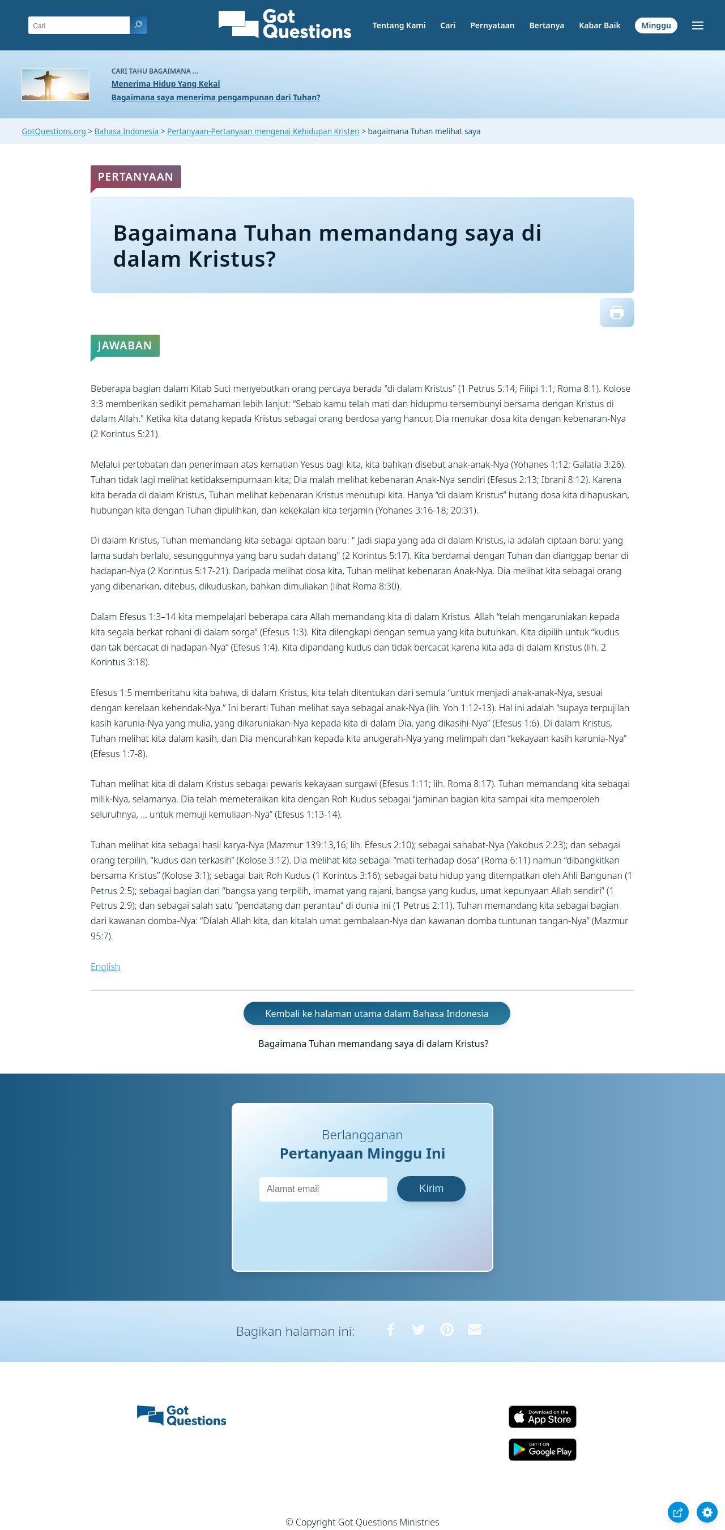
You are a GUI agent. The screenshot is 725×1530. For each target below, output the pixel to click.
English (105, 966)
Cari (447, 25)
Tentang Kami (399, 25)
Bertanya (546, 25)
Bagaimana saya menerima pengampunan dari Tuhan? (216, 97)
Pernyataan (492, 25)
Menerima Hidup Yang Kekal (166, 83)
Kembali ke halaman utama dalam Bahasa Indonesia (377, 1013)
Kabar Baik (600, 25)
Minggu (656, 25)
